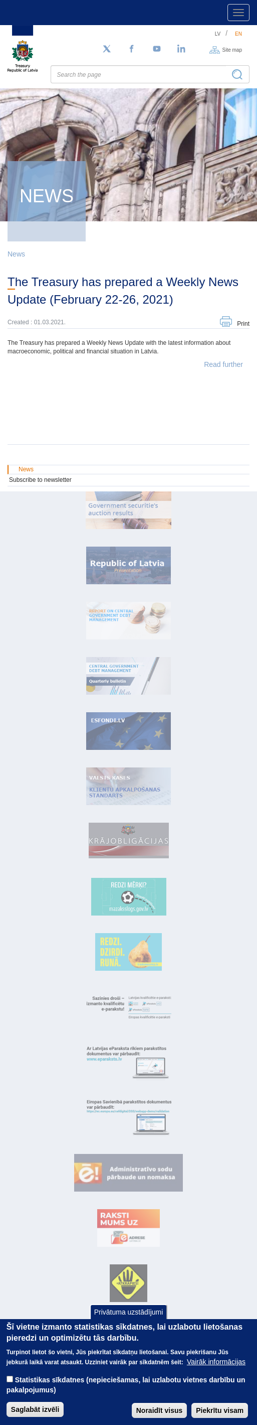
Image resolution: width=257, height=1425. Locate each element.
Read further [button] (223, 364)
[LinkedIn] (182, 49)
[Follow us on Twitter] (107, 49)
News (16, 254)
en (238, 34)
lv (218, 34)
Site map (232, 49)
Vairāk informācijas (216, 1373)
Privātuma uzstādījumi (128, 1323)
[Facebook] (132, 49)
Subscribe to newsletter (40, 479)
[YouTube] (157, 49)
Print (243, 323)
